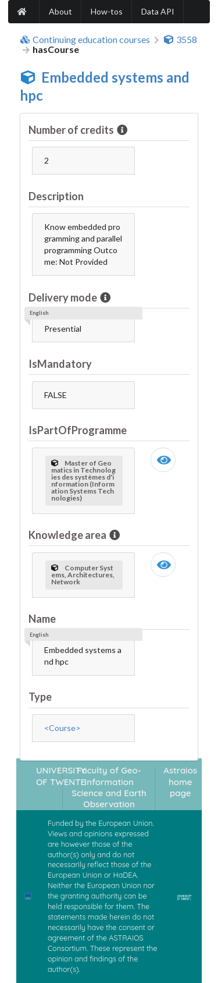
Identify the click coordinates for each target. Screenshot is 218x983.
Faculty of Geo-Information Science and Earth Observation (109, 787)
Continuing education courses (85, 39)
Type (40, 696)
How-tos (107, 11)
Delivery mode (63, 297)
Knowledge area (68, 534)
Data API (157, 11)
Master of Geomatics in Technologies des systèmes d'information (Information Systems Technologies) (83, 480)
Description (56, 196)
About (60, 11)
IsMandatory (60, 363)
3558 (180, 39)
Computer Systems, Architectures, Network (83, 574)
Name (42, 618)
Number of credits (72, 129)
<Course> (62, 728)
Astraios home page (180, 782)
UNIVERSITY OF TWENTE (61, 776)
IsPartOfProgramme (77, 430)
